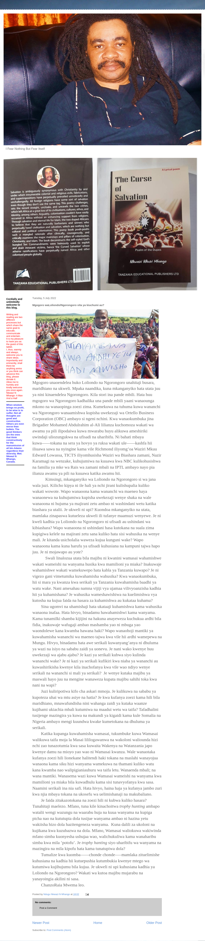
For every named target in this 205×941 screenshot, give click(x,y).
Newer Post (40, 923)
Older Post (154, 923)
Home (98, 923)
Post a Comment (48, 908)
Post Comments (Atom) (59, 930)
